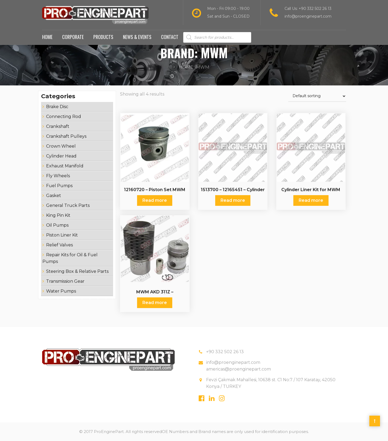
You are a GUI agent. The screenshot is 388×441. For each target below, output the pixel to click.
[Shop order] (317, 96)
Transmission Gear (65, 281)
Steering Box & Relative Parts (77, 271)
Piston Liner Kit (62, 235)
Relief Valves (59, 244)
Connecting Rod (63, 116)
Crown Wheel (61, 146)
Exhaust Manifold (64, 165)
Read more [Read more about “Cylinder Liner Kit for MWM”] (311, 200)
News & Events (137, 36)
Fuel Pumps (59, 185)
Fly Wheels (58, 175)
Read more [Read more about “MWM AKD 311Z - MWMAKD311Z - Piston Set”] (154, 302)
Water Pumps (61, 291)
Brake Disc (57, 106)
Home (47, 36)
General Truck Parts (68, 205)
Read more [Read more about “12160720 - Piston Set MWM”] (154, 200)
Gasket (53, 195)
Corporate (73, 36)
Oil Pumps (57, 225)
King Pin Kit (58, 215)
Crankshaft (57, 126)
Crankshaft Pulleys (66, 136)
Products (103, 36)
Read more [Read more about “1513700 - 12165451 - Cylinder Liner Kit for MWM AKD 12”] (233, 200)
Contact (169, 36)
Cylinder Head (61, 156)
